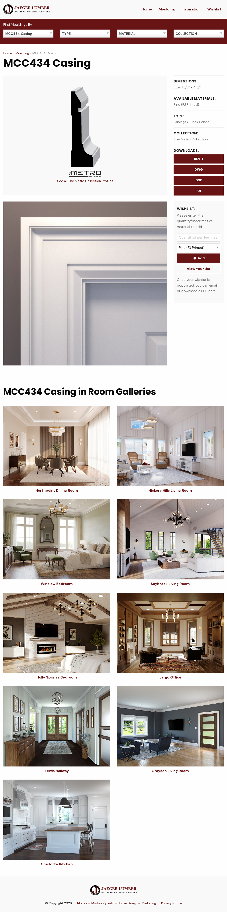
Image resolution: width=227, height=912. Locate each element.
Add (199, 258)
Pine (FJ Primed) (186, 104)
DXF (199, 180)
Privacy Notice (171, 903)
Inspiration (191, 9)
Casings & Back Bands (191, 122)
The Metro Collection (191, 139)
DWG (198, 169)
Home (147, 9)
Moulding (167, 9)
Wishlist (214, 9)
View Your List (198, 269)
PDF (199, 191)
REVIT (199, 159)
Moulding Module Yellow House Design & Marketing (116, 903)
